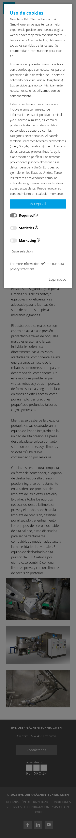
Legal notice (57, 279)
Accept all (38, 203)
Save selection (22, 251)
